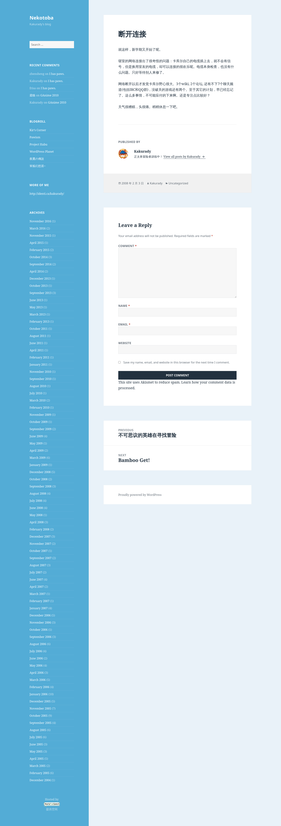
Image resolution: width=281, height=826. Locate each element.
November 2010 (40, 372)
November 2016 (40, 221)
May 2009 (36, 443)
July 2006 (36, 651)
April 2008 (37, 522)
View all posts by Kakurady (182, 157)
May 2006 (36, 665)
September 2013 (40, 293)
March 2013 (38, 314)
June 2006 (36, 658)
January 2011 (39, 365)
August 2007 (38, 565)
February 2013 (39, 322)
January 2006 (39, 694)
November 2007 (40, 544)
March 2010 (38, 400)
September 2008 (40, 486)
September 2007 (40, 558)
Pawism (35, 137)
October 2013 (38, 286)
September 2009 (40, 429)
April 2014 (37, 271)
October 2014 (38, 257)
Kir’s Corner (38, 130)
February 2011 (39, 357)
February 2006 (39, 687)
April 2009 (37, 450)
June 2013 (36, 300)
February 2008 (39, 529)
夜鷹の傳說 (37, 159)
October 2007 (38, 551)
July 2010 (36, 393)
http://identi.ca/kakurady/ (47, 194)
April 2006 (37, 673)
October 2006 (38, 630)
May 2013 (36, 307)
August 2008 (38, 493)
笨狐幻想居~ (38, 166)
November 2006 (40, 622)
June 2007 (36, 579)
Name (124, 306)
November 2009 (40, 415)
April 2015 (37, 243)
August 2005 (38, 730)
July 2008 (36, 501)
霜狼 (32, 95)
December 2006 (40, 615)
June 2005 (36, 744)
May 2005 (36, 751)
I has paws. (56, 74)
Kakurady (156, 183)
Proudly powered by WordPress (139, 495)
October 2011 (38, 329)
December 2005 (40, 701)
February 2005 (39, 773)
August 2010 (38, 386)
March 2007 (38, 594)
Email (124, 324)
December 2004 (40, 780)
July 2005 (36, 737)
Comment (127, 246)
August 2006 (38, 644)
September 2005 (40, 723)
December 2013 (40, 279)
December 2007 (40, 536)
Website (124, 343)
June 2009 (36, 436)
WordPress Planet (42, 152)
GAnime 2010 (49, 95)
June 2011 (36, 343)
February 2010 (39, 408)
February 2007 (39, 601)
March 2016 (38, 228)
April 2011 (37, 350)
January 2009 (39, 465)
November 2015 (40, 236)
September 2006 (40, 637)
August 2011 (38, 336)
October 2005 (38, 716)
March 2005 (38, 766)
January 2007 (39, 608)
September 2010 (40, 379)
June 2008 (36, 508)
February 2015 (39, 250)
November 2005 (40, 708)
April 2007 (37, 587)
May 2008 (36, 515)
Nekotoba (42, 17)
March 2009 (38, 458)
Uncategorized (178, 183)
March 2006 (38, 680)
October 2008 (38, 479)
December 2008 (40, 472)
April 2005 (37, 759)
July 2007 (36, 572)
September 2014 (40, 264)
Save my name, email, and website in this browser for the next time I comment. (176, 362)
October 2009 (38, 422)
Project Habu (38, 144)
